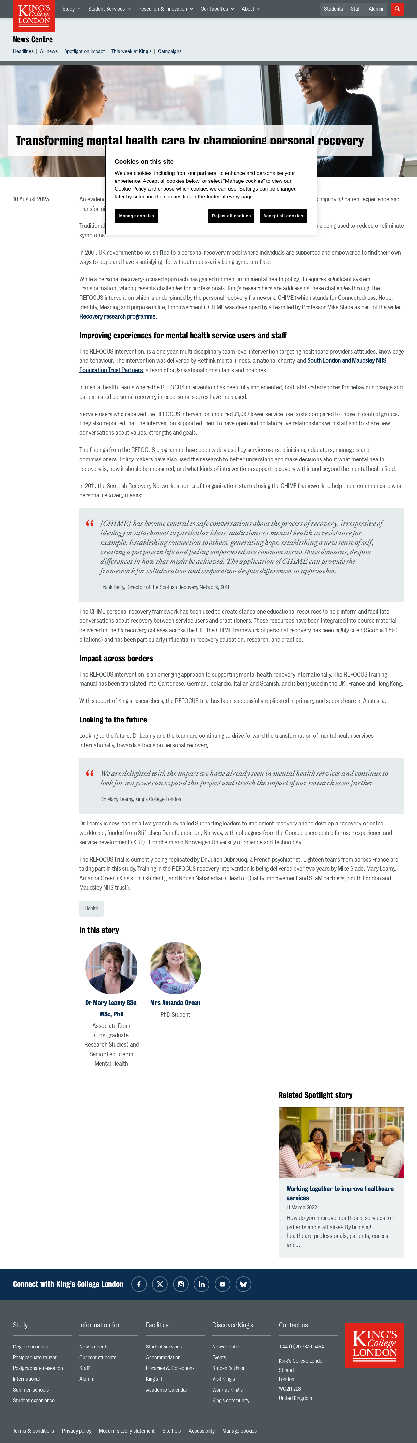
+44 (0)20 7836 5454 (301, 1346)
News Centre (33, 39)
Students (333, 9)
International (42, 1381)
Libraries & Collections (175, 1370)
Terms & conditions (33, 1431)
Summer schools (42, 1391)
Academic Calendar (175, 1391)
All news (49, 52)
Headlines (23, 52)
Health (91, 908)
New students (108, 1348)
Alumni (376, 9)
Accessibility (202, 1431)
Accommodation (175, 1359)
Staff (356, 9)
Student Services (111, 10)
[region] (211, 189)
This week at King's (131, 52)
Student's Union (241, 1370)
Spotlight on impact (84, 52)
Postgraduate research (42, 1370)
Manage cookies (240, 1431)
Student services (175, 1348)
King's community (241, 1402)
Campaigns (169, 52)
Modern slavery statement (127, 1431)
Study (73, 10)
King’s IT (175, 1381)
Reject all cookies (231, 215)
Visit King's (241, 1381)
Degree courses (42, 1348)
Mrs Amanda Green (175, 1002)
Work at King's (241, 1391)
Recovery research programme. (118, 317)
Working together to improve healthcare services (340, 1193)
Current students (108, 1359)
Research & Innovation (167, 10)
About (253, 10)
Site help (172, 1431)
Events (241, 1359)
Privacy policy (76, 1431)
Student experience (42, 1402)
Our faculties (219, 10)
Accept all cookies (283, 215)
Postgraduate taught (42, 1359)
